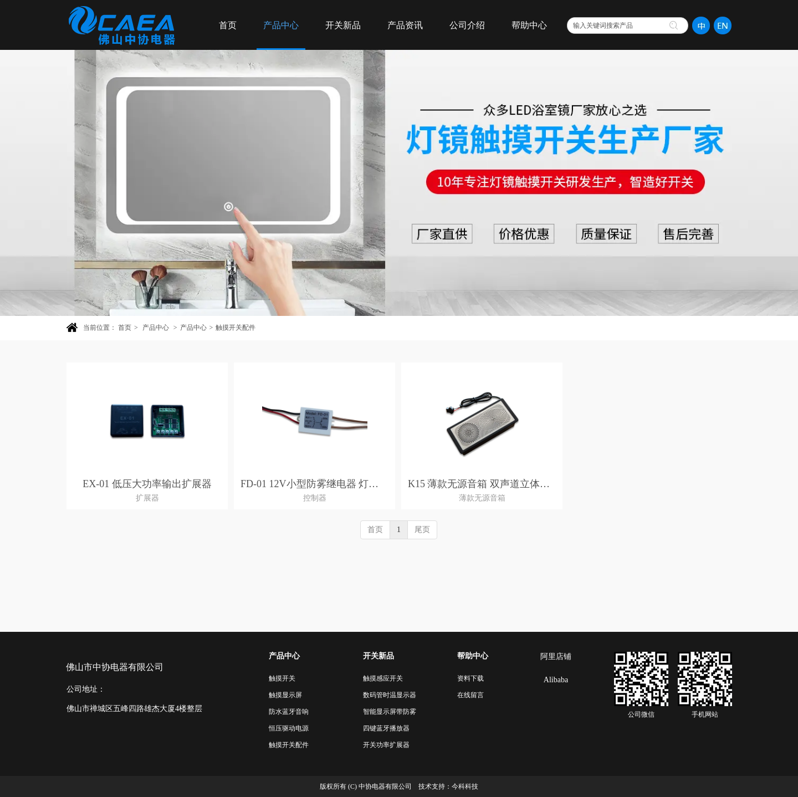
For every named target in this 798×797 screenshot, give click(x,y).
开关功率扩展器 (386, 745)
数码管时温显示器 (389, 695)
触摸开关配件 (235, 327)
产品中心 (155, 327)
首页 (124, 327)
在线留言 (470, 695)
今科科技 (465, 786)
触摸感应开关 (383, 678)
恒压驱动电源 (289, 728)
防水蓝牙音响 (289, 712)
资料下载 (470, 678)
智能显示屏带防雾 (389, 712)
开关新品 (378, 656)
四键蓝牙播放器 (386, 728)
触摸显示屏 (285, 695)
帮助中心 (472, 656)
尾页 (422, 529)
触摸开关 (282, 678)
